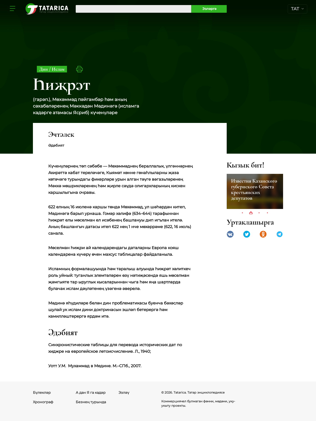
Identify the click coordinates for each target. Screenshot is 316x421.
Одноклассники (263, 234)
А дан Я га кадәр (91, 392)
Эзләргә (209, 9)
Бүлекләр (42, 392)
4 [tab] (267, 213)
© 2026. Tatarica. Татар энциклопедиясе (193, 392)
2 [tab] (250, 213)
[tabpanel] (255, 191)
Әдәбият (56, 145)
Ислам (58, 69)
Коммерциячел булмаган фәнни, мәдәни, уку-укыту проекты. (198, 403)
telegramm (279, 234)
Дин (44, 69)
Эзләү (123, 392)
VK (230, 234)
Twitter (246, 234)
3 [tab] (259, 213)
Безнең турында (91, 402)
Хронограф (43, 402)
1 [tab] (242, 213)
